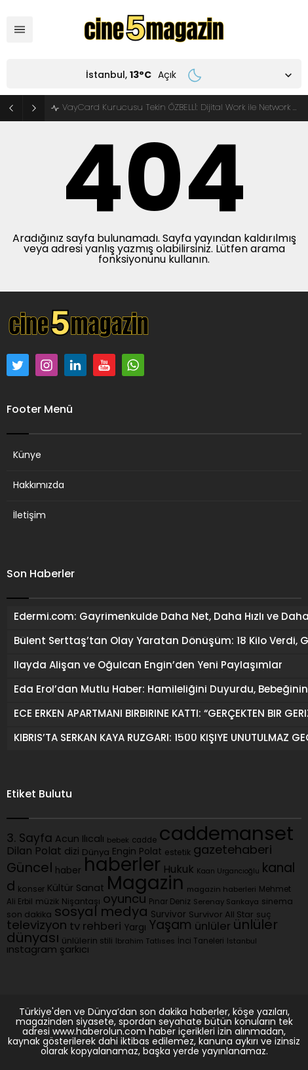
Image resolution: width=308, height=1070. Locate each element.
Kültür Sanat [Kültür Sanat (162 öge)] (75, 889)
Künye (27, 456)
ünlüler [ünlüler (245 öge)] (213, 927)
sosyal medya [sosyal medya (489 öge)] (101, 912)
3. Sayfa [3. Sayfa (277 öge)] (29, 839)
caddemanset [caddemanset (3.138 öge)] (226, 835)
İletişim (29, 516)
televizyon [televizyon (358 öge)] (37, 926)
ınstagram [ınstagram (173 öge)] (32, 950)
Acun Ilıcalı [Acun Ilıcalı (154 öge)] (79, 840)
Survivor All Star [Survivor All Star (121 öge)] (221, 915)
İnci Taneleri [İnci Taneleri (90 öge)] (201, 942)
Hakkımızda (38, 486)
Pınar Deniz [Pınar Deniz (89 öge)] (170, 902)
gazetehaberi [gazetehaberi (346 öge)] (232, 851)
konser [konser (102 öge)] (31, 890)
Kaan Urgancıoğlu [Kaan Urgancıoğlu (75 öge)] (228, 871)
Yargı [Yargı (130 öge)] (135, 928)
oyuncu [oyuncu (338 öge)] (124, 900)
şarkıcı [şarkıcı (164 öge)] (74, 950)
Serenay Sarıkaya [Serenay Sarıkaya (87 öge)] (226, 902)
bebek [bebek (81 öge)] (118, 841)
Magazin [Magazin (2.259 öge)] (145, 884)
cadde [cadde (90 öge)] (144, 841)
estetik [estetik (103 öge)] (177, 853)
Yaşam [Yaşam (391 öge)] (170, 926)
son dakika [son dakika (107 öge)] (29, 915)
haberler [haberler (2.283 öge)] (122, 866)
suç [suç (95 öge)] (263, 915)
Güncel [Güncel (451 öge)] (29, 868)
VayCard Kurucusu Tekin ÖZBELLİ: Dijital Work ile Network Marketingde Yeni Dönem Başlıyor (181, 108)
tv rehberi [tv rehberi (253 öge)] (95, 927)
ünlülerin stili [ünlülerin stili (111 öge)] (87, 942)
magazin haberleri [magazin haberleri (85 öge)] (221, 890)
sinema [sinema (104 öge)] (277, 902)
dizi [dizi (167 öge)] (71, 852)
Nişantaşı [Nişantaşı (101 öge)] (81, 902)
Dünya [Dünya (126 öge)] (95, 853)
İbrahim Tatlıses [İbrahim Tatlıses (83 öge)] (145, 942)
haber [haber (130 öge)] (68, 871)
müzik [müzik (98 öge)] (47, 902)
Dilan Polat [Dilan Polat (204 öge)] (34, 852)
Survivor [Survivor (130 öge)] (168, 915)
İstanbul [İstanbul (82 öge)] (242, 942)
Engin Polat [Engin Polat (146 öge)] (137, 852)
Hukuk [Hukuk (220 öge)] (178, 870)
